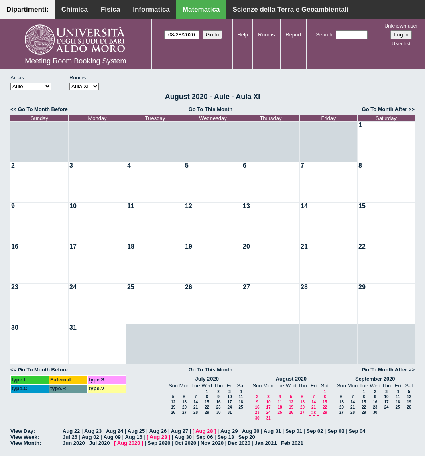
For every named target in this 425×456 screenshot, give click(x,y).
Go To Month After (384, 109)
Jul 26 (70, 437)
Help (242, 35)
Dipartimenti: (27, 9)
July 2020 (207, 379)
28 (304, 287)
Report (293, 35)
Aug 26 (158, 431)
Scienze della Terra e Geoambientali (290, 9)
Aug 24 (114, 431)
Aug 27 (179, 431)
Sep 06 (204, 437)
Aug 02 (90, 437)
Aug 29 (229, 431)
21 (304, 246)
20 (246, 246)
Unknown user (401, 26)
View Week (23, 437)
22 (362, 246)
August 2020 (291, 379)
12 (188, 206)
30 (14, 327)
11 (130, 206)
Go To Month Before (43, 109)
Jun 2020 (74, 443)
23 (14, 287)
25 (130, 287)
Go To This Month (211, 109)
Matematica (201, 9)
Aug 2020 (128, 443)
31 (73, 327)
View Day (21, 431)
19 (188, 246)
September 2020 (375, 379)
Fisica (110, 9)
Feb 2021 (292, 443)
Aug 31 (272, 431)
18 (130, 246)
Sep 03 (335, 431)
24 (73, 287)
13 (246, 206)
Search (324, 35)
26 (188, 287)
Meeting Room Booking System (75, 61)
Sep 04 (357, 431)
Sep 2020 (159, 443)
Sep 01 (293, 431)
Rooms (266, 35)
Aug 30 (250, 431)
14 (304, 206)
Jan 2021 (266, 443)
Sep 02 (314, 431)
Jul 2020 (99, 443)
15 (362, 206)
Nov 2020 (212, 443)
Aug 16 (133, 437)
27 (246, 287)
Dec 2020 (239, 443)
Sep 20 (246, 437)
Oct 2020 (185, 443)
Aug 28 (204, 431)
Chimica (74, 9)
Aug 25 (136, 431)
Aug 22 (71, 431)
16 (14, 246)
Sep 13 (225, 437)
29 (362, 287)
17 (73, 246)
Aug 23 (93, 431)
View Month (24, 443)
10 (73, 206)
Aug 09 (111, 437)
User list (401, 44)
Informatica (151, 9)
